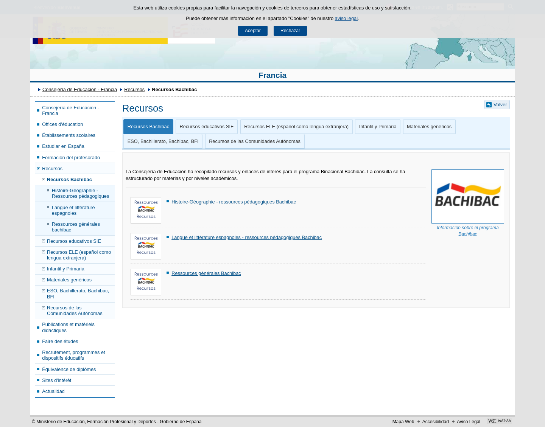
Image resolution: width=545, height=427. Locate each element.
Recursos (134, 89)
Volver (500, 104)
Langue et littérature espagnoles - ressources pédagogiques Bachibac (246, 237)
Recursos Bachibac (69, 179)
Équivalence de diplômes (69, 369)
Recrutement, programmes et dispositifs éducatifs (73, 355)
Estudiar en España (63, 146)
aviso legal (346, 18)
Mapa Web (403, 421)
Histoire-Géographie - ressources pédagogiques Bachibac (233, 202)
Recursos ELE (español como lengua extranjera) (79, 255)
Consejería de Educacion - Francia (79, 89)
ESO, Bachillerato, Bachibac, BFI (78, 293)
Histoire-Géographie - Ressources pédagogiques (80, 193)
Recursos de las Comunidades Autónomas (75, 310)
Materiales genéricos (69, 280)
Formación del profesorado (71, 157)
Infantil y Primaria (65, 269)
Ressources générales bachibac (76, 227)
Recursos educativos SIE (74, 241)
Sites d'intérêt (56, 380)
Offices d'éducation (62, 124)
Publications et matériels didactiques (68, 327)
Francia (272, 75)
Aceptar (253, 30)
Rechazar (290, 30)
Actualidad (53, 391)
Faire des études (60, 341)
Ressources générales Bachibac (206, 273)
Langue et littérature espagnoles (73, 210)
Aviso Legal (468, 421)
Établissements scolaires (68, 135)
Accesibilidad (435, 421)
